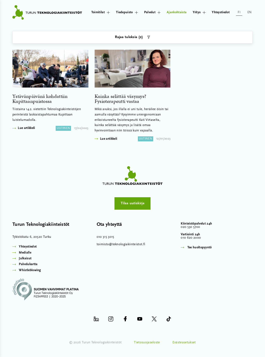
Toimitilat (100, 12)
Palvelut (152, 12)
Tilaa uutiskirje (132, 203)
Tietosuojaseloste (147, 342)
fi (239, 12)
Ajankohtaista (177, 12)
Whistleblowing (30, 270)
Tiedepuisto (127, 12)
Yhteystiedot (221, 12)
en (249, 12)
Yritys (199, 12)
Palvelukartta (28, 264)
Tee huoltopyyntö (199, 247)
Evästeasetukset (184, 342)
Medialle (25, 252)
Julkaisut (25, 258)
